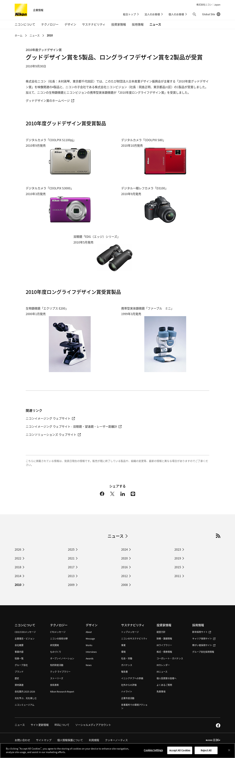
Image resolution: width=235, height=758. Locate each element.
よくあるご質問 (164, 684)
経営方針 (161, 631)
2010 (50, 35)
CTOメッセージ (58, 631)
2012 (124, 576)
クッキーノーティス (116, 740)
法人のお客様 (152, 14)
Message (90, 638)
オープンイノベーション (62, 658)
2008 (124, 584)
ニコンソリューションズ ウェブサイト (53, 434)
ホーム (18, 35)
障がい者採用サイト (203, 645)
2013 (71, 576)
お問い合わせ (22, 740)
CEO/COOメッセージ (25, 631)
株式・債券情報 (164, 651)
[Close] (229, 752)
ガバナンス (126, 665)
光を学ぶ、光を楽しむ (26, 698)
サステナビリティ (132, 625)
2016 (124, 567)
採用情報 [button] (138, 24)
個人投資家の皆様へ (166, 678)
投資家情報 (164, 625)
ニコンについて (25, 625)
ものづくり (55, 651)
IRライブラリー (164, 645)
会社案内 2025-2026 (25, 691)
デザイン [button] (70, 24)
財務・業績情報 (164, 638)
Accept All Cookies (179, 752)
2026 (18, 549)
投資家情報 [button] (118, 24)
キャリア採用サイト (203, 638)
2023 (177, 549)
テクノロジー (59, 625)
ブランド (19, 671)
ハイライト (126, 691)
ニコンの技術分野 (59, 638)
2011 (177, 576)
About (89, 631)
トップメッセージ (130, 631)
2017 (71, 567)
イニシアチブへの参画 (132, 678)
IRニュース (162, 671)
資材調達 (19, 684)
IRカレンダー (163, 665)
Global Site (211, 14)
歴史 (17, 678)
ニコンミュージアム (24, 704)
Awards (89, 658)
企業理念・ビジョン (25, 638)
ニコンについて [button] (25, 24)
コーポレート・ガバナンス (170, 658)
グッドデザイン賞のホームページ (50, 100)
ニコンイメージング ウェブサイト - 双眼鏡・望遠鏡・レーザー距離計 (74, 426)
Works (89, 645)
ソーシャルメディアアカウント (93, 725)
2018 (18, 567)
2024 (124, 549)
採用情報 (198, 625)
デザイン (91, 625)
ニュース (155, 24)
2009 (71, 584)
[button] (194, 14)
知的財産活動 (56, 665)
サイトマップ (43, 740)
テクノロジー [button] (50, 24)
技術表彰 (54, 684)
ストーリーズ (56, 678)
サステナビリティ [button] (93, 24)
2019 (177, 558)
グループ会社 (21, 665)
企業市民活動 (127, 698)
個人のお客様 (176, 14)
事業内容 (19, 651)
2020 (124, 558)
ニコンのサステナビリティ (134, 638)
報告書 (124, 671)
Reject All (206, 752)
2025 (71, 549)
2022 (18, 558)
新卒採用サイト (201, 631)
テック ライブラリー (60, 671)
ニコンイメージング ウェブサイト (50, 418)
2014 (18, 576)
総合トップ (129, 14)
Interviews (91, 651)
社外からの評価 (129, 684)
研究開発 (54, 645)
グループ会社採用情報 (203, 651)
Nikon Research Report (62, 691)
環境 (123, 651)
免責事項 (161, 691)
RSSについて (62, 725)
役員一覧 (19, 658)
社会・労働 (126, 658)
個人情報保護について (70, 740)
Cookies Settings (153, 752)
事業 (123, 645)
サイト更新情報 (40, 725)
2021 (71, 558)
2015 (177, 567)
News (89, 665)
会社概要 (19, 645)
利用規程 (94, 740)
